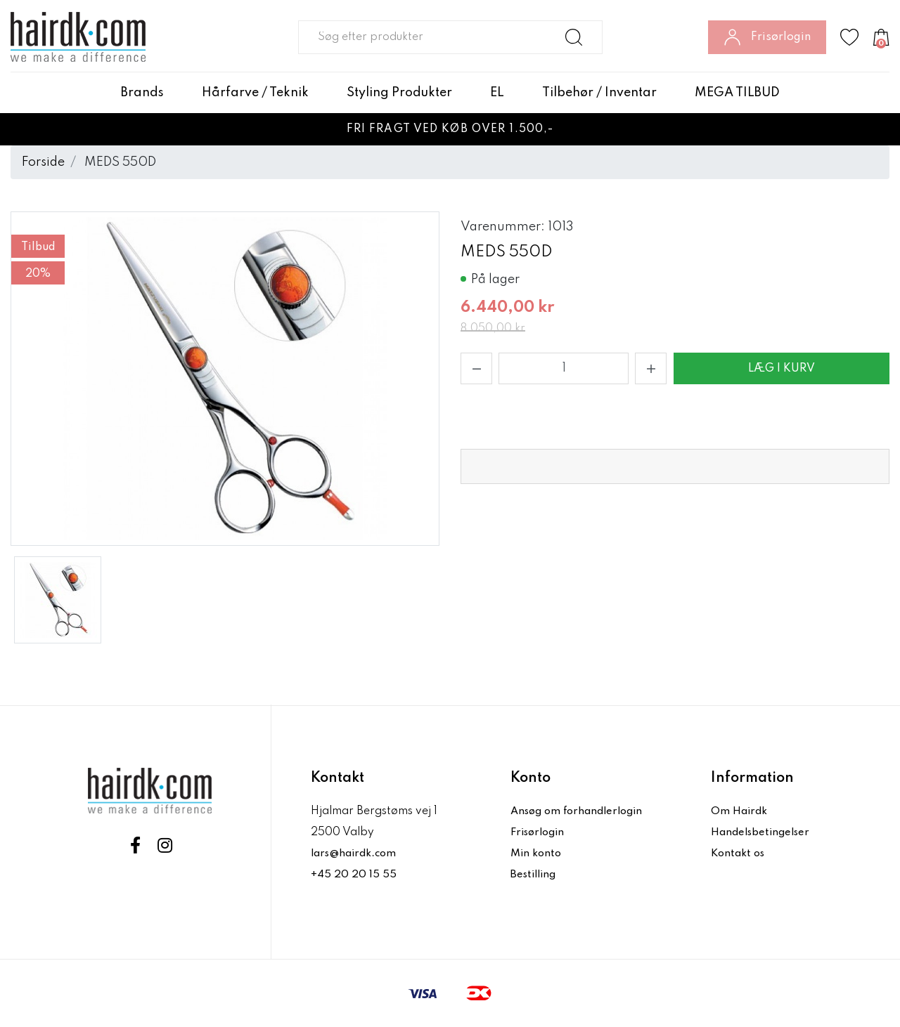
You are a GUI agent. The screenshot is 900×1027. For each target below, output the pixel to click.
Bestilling (535, 874)
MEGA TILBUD (737, 92)
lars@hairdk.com (357, 853)
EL (497, 92)
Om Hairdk (740, 811)
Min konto (537, 853)
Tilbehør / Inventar (599, 92)
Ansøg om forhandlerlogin (581, 811)
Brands (142, 92)
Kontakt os (740, 853)
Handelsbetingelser (763, 832)
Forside (43, 162)
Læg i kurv (781, 368)
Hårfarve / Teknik (255, 92)
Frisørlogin (540, 832)
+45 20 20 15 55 (354, 874)
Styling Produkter (399, 92)
